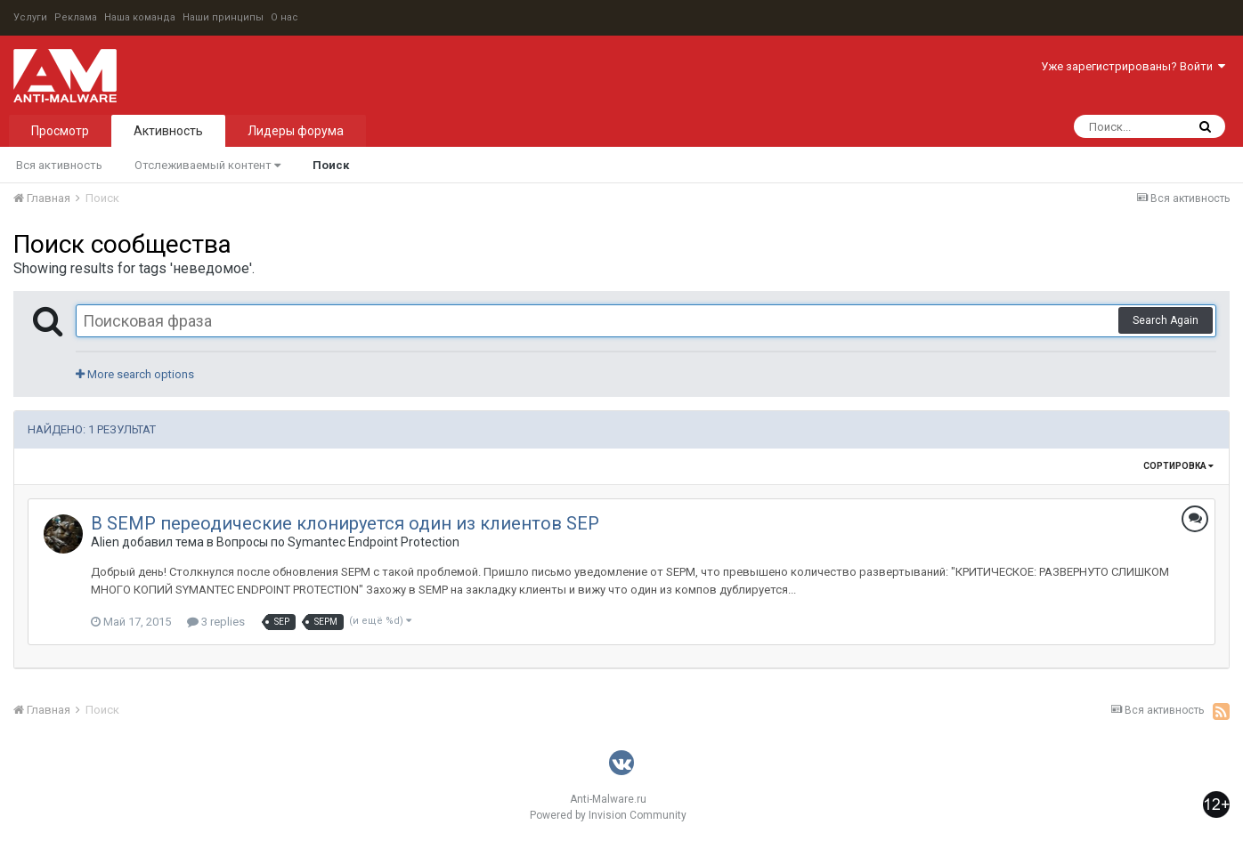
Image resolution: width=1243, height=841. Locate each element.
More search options (135, 374)
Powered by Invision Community (608, 815)
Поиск (331, 165)
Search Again (1165, 320)
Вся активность (59, 165)
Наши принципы (223, 17)
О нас (284, 17)
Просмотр (60, 131)
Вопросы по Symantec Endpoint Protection (337, 542)
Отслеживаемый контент (207, 165)
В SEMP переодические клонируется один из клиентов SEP (345, 523)
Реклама (75, 17)
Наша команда (139, 17)
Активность (168, 131)
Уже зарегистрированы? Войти (1133, 66)
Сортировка (1178, 466)
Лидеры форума (296, 131)
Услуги (30, 17)
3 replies (216, 621)
